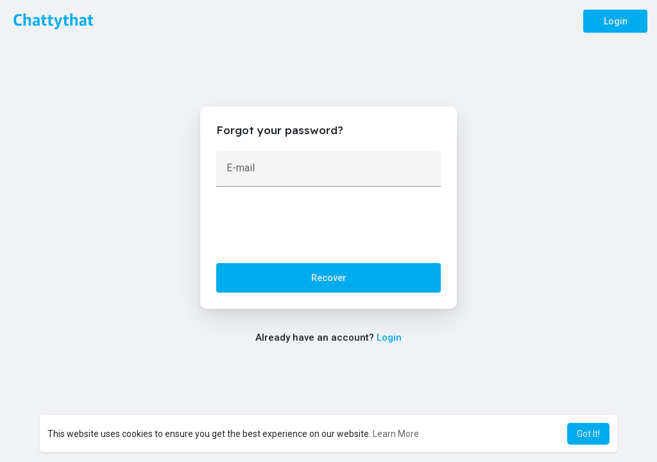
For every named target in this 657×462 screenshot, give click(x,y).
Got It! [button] (588, 434)
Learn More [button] (396, 434)
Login (615, 21)
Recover (328, 278)
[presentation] (313, 228)
